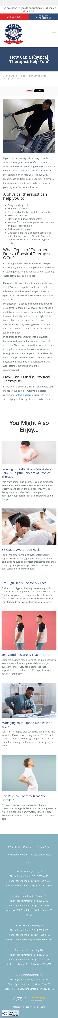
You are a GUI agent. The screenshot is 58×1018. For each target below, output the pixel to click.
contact (26, 394)
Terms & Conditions (17, 854)
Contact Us (29, 862)
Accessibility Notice (41, 854)
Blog (23, 75)
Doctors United (10, 75)
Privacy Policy (43, 846)
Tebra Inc (28, 847)
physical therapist (30, 170)
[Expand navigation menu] (53, 34)
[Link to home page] (17, 34)
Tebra (42, 1006)
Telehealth (23, 7)
